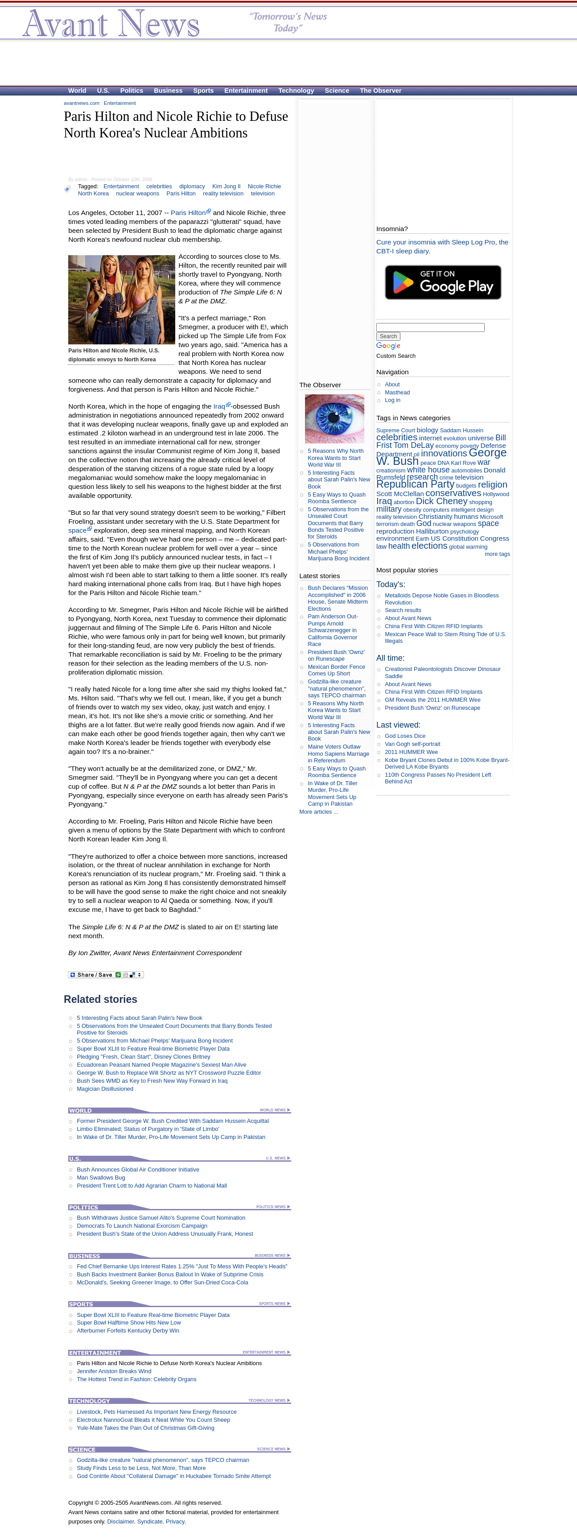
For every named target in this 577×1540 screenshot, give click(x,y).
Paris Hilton (180, 193)
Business (168, 90)
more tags (497, 554)
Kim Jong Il (226, 186)
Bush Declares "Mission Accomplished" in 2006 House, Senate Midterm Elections (338, 598)
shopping (480, 502)
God (424, 523)
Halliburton (432, 531)
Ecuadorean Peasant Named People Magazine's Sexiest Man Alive (161, 1064)
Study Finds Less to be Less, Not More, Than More (141, 1468)
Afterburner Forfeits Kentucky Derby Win (128, 1330)
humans (466, 516)
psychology (464, 531)
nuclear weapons (137, 193)
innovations (444, 453)
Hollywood (496, 494)
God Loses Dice (405, 736)
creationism (390, 470)
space (77, 530)
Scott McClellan (400, 493)
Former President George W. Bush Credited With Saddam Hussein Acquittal (172, 1121)
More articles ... (318, 811)
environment (395, 538)
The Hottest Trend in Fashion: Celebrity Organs (136, 1379)
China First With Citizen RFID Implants (433, 626)
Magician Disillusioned (105, 1088)
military (389, 509)
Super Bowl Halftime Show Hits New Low (129, 1322)
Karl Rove (463, 463)
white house (428, 469)
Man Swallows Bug (101, 1177)
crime (446, 477)
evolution (455, 438)
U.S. (103, 90)
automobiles (466, 470)
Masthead (397, 392)
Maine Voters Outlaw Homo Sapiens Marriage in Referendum (338, 753)
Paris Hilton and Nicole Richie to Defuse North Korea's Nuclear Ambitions (169, 1363)
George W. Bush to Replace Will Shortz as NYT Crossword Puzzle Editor (169, 1072)
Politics (131, 90)
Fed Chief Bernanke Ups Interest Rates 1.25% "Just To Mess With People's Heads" (182, 1266)
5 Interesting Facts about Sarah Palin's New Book (139, 1017)
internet (430, 438)
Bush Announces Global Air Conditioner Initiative (138, 1169)
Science (337, 90)
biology (427, 430)
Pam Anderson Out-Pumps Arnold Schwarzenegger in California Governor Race (333, 630)
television (263, 193)
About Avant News (408, 618)
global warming (468, 546)
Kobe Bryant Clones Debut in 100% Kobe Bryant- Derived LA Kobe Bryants (447, 763)
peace (428, 463)
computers (436, 509)
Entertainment (246, 90)
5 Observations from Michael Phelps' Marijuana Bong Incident (155, 1040)
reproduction (395, 531)
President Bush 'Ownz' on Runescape (336, 655)
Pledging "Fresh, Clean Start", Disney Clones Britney (143, 1056)
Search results (403, 610)
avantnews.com (81, 103)
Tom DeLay (413, 445)
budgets (466, 485)
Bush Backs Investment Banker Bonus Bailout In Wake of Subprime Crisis (170, 1274)
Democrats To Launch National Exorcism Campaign (142, 1225)
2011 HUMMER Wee (411, 752)
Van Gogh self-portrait (412, 744)
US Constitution (454, 538)
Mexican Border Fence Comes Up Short (336, 670)
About (392, 384)
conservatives (453, 493)
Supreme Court (395, 430)
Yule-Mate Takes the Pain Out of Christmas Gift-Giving (145, 1427)
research (422, 476)
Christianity (436, 516)
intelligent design (472, 509)
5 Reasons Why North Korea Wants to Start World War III (335, 457)
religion (492, 484)
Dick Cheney (442, 501)
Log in (392, 400)
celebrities (159, 186)
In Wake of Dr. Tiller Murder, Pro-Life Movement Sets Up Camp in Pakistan (171, 1137)
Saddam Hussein (461, 430)
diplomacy (192, 186)
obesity (412, 509)
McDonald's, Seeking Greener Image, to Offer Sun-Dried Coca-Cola (162, 1282)
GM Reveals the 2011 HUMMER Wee (433, 699)
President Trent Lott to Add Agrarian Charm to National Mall (152, 1185)
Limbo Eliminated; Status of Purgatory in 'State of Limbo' (148, 1129)
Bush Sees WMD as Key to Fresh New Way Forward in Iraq (152, 1080)
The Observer (380, 90)
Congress (495, 538)
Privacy (175, 1521)
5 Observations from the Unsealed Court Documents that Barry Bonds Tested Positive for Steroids (338, 523)
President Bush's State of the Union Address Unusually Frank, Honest (165, 1233)
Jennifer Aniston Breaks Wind (114, 1371)
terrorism (387, 524)
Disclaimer (120, 1521)
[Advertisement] (284, 63)
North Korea (93, 193)
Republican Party (415, 484)
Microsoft (491, 516)
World (77, 90)
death (407, 524)
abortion (404, 502)
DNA (443, 463)
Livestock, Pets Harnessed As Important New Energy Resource (156, 1411)
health (399, 546)
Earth (422, 538)
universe (481, 438)
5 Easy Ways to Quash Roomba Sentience (337, 498)
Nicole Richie (264, 186)
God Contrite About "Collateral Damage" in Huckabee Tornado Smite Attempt (174, 1476)
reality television (223, 193)
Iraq (219, 406)
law (381, 546)
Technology (296, 90)
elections (430, 545)
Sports (204, 90)
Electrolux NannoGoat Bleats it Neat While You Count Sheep (153, 1419)
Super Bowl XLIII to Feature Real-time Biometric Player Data (153, 1048)
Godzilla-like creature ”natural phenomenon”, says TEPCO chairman (163, 1460)
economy (447, 446)
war (484, 462)
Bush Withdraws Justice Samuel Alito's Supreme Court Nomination (161, 1217)
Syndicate (150, 1521)
